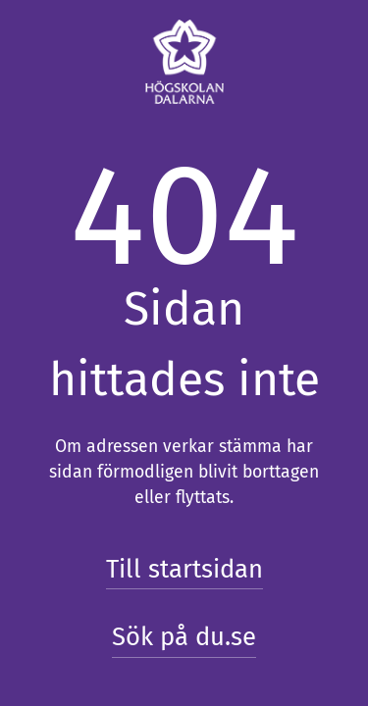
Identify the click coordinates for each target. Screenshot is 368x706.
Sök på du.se (184, 637)
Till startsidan (184, 569)
